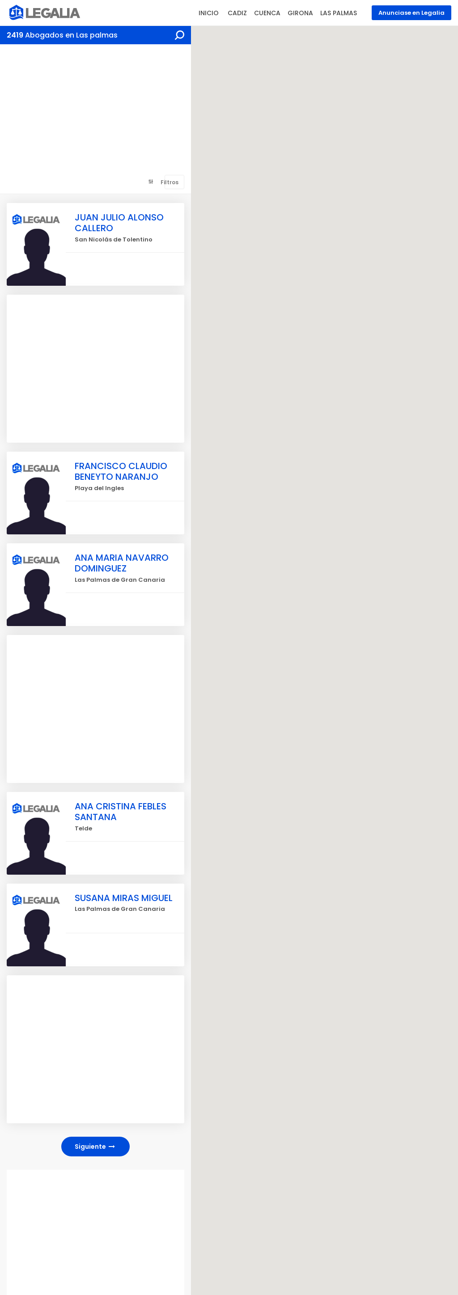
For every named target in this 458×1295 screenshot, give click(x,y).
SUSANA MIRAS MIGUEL (124, 898)
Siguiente (95, 1146)
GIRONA (300, 12)
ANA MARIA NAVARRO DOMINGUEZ (122, 563)
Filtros (169, 182)
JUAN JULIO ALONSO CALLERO (119, 222)
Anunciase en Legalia (411, 12)
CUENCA (267, 12)
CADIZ (237, 12)
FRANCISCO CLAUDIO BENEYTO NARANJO (121, 471)
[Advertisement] (95, 111)
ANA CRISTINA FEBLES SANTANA (120, 811)
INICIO (209, 12)
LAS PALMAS (338, 12)
